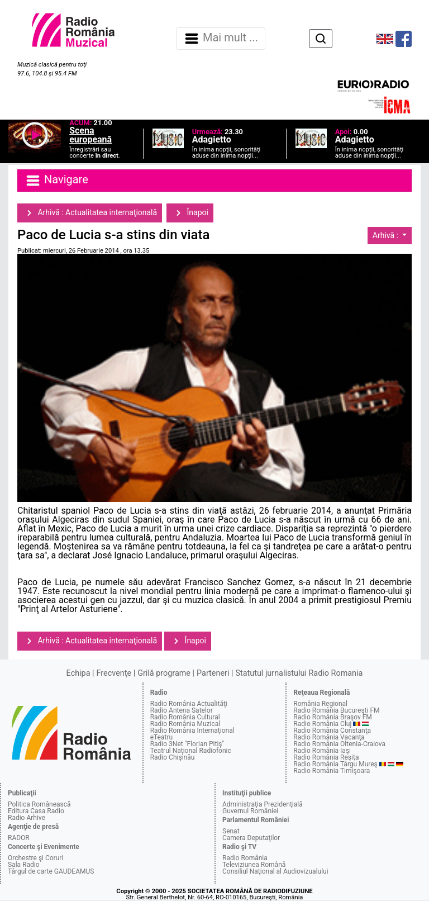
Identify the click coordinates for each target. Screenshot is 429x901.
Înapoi (189, 213)
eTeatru (161, 737)
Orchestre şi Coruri (35, 858)
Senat (231, 831)
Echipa (78, 673)
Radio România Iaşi (322, 751)
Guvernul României (250, 811)
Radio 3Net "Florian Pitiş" (187, 744)
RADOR (19, 838)
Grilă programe (163, 673)
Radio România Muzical (185, 724)
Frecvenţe (114, 673)
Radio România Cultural (185, 717)
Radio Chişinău (172, 757)
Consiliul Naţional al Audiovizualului (275, 871)
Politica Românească (39, 804)
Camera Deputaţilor (251, 838)
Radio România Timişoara (331, 771)
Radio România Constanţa (332, 730)
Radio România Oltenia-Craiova (339, 744)
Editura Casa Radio (36, 811)
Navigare (56, 180)
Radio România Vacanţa (329, 737)
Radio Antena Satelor (181, 710)
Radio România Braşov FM (332, 717)
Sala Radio (24, 865)
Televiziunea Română (253, 865)
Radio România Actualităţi (188, 704)
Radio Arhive (26, 818)
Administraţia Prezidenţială (262, 804)
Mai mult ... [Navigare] (220, 38)
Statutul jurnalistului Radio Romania (299, 673)
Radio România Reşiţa (326, 757)
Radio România (245, 858)
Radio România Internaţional (192, 730)
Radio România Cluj (322, 724)
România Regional (320, 704)
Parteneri (213, 673)
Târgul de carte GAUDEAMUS (51, 871)
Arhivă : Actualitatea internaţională (89, 213)
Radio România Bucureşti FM (336, 710)
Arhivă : (387, 235)
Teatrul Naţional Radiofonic (190, 751)
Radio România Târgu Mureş (335, 764)
